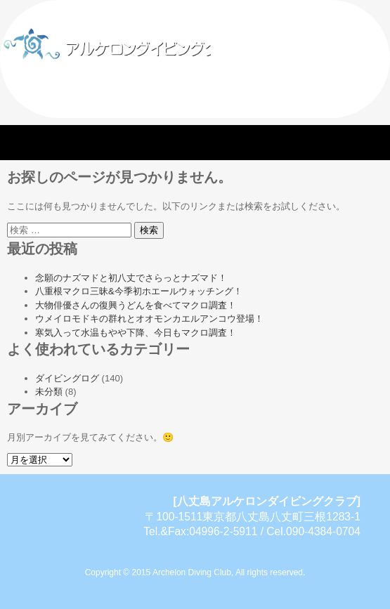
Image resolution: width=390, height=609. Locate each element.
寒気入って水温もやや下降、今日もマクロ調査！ (135, 332)
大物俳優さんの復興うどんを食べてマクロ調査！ (135, 305)
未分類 (49, 391)
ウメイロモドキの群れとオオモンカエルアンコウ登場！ (149, 318)
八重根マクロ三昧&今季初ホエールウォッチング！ (138, 291)
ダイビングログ (67, 378)
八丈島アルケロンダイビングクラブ (165, 42)
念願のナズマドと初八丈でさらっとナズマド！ (131, 278)
